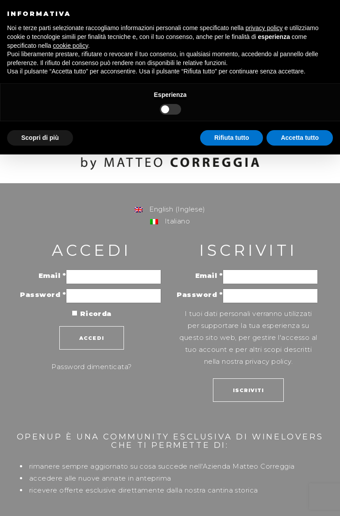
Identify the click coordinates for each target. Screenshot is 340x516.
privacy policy (268, 361)
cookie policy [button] (70, 45)
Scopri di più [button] (40, 137)
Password (43, 294)
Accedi (91, 338)
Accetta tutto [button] (300, 137)
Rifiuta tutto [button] (231, 137)
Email (52, 275)
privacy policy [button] (264, 27)
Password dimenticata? (91, 366)
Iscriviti (248, 390)
